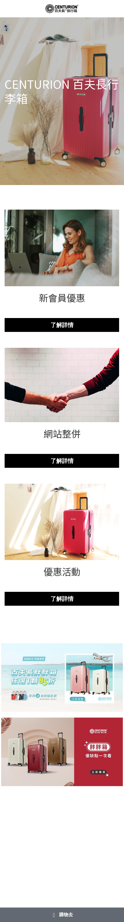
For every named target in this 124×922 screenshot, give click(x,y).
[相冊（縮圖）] (62, 677)
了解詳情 (62, 325)
